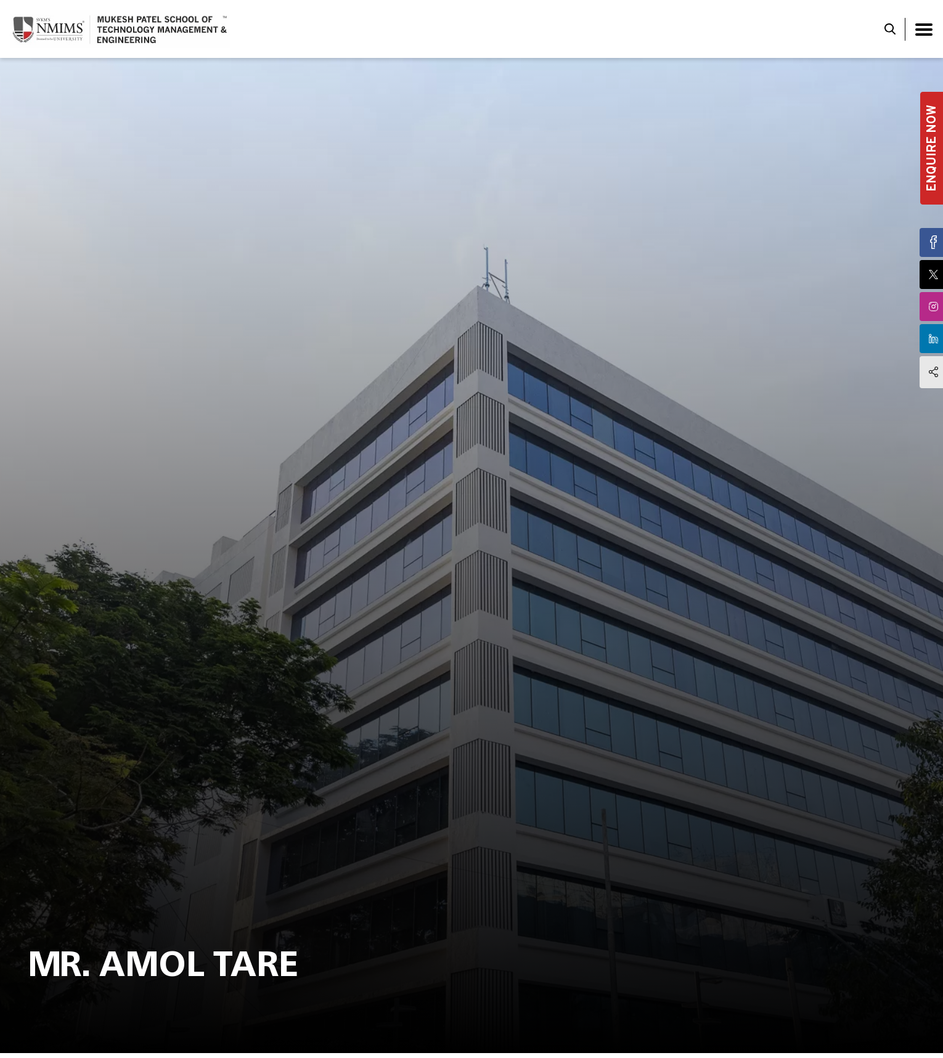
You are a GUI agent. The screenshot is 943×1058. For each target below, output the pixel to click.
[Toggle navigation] (924, 29)
